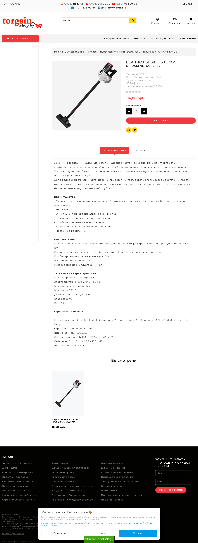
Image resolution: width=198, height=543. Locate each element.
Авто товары (60, 463)
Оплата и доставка (162, 38)
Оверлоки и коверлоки (17, 472)
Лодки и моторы (112, 499)
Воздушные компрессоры (69, 490)
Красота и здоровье (15, 476)
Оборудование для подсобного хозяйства (123, 481)
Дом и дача (9, 467)
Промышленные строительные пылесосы (74, 486)
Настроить (99, 533)
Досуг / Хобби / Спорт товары (71, 467)
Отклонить (60, 533)
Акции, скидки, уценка (17, 463)
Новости (139, 38)
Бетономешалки (112, 486)
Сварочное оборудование (69, 495)
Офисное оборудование (117, 476)
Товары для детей (64, 476)
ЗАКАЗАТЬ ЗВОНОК (97, 539)
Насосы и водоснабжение (19, 495)
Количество (133, 105)
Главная (58, 51)
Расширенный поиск (116, 38)
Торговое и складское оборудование (74, 499)
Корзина (191, 21)
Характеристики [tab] (114, 150)
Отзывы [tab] (139, 150)
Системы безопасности (17, 481)
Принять (138, 533)
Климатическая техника (117, 472)
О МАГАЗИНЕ (187, 38)
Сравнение (174, 21)
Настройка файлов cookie (13, 534)
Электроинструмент (15, 486)
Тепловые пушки (63, 472)
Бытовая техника (112, 463)
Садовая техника (63, 481)
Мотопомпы (109, 490)
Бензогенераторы (14, 490)
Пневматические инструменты (121, 495)
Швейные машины (113, 467)
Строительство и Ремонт (18, 499)
